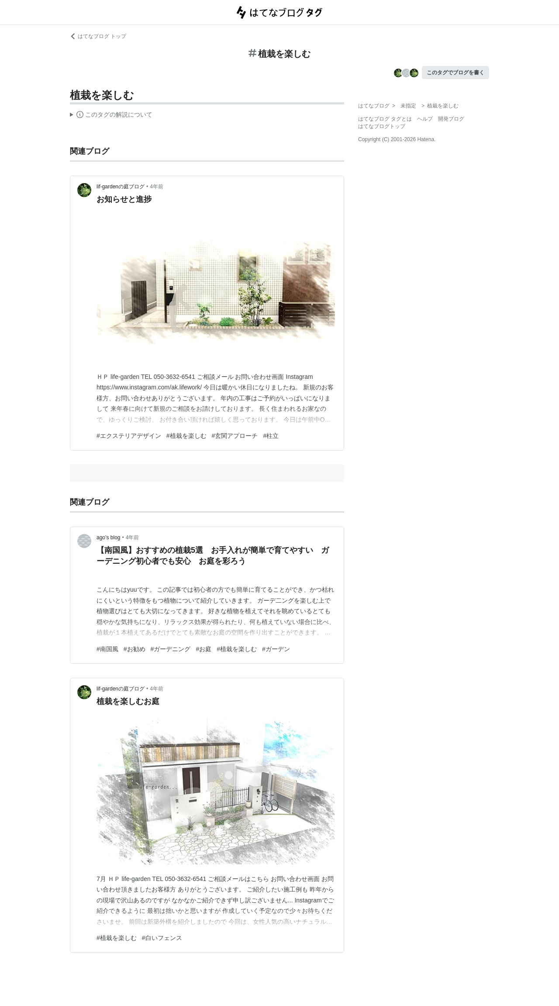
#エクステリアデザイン (129, 435)
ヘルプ (425, 119)
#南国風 (107, 648)
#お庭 (203, 648)
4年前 (156, 187)
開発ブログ (451, 119)
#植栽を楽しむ (186, 435)
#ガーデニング (171, 648)
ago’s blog (109, 537)
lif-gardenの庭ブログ (121, 187)
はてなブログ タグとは (385, 119)
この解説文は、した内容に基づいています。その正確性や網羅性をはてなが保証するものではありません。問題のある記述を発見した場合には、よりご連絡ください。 (111, 116)
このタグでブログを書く (455, 72)
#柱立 (271, 435)
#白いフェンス (162, 937)
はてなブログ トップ (98, 36)
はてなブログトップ (381, 126)
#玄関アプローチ (235, 435)
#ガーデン (276, 648)
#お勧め (134, 648)
